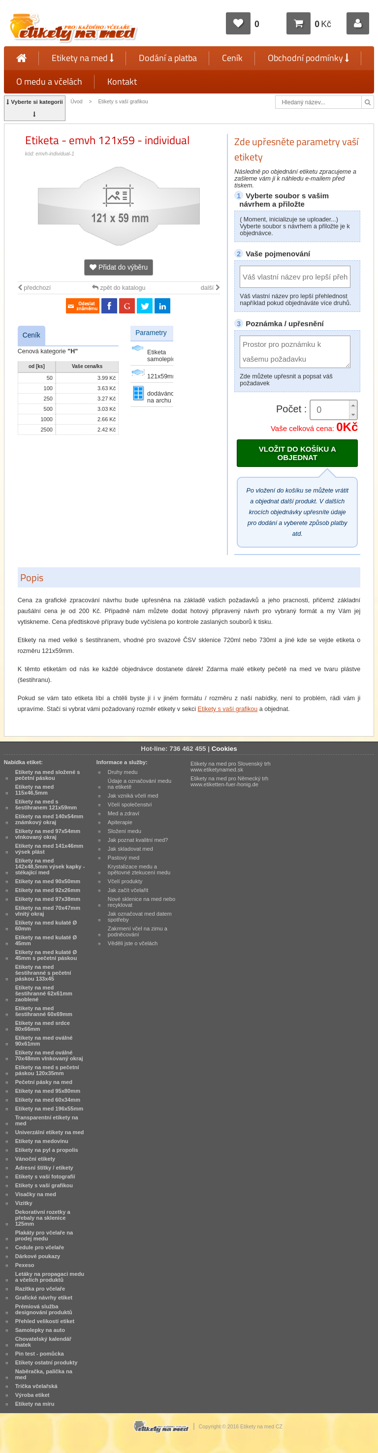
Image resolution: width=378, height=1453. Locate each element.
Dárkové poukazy (38, 1256)
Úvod (76, 101)
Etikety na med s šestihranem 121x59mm (46, 804)
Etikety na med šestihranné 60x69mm (43, 1011)
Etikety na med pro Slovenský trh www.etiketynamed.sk (230, 767)
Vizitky (23, 1203)
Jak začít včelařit (128, 890)
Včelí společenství (130, 804)
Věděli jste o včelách (133, 943)
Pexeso (24, 1265)
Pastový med (123, 858)
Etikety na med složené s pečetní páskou (47, 775)
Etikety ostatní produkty (46, 1362)
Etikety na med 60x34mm (47, 1100)
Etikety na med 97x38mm (47, 899)
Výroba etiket (32, 1395)
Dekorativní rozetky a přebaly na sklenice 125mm (42, 1218)
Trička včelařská (36, 1386)
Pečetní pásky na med (43, 1082)
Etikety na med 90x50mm (47, 881)
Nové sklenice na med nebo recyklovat (141, 902)
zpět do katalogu (118, 287)
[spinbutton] (333, 410)
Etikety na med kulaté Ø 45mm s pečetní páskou (46, 955)
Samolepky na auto (40, 1330)
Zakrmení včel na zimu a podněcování (137, 931)
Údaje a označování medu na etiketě (139, 784)
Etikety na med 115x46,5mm (34, 790)
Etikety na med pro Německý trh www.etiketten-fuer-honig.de (229, 781)
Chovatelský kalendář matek (43, 1342)
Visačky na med (35, 1194)
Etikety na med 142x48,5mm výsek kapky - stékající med (50, 866)
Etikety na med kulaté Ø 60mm (46, 925)
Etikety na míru (35, 1404)
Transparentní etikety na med (46, 1120)
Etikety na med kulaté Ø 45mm (46, 940)
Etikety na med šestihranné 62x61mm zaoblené (43, 993)
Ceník (232, 57)
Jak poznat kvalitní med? (138, 840)
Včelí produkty (125, 881)
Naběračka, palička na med (43, 1374)
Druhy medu (123, 772)
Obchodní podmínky (308, 57)
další (210, 287)
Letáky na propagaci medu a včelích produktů (49, 1277)
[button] (353, 405)
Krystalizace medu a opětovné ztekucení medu (139, 869)
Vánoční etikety (35, 1159)
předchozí (34, 287)
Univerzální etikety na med (49, 1132)
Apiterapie (120, 822)
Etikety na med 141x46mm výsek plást (49, 849)
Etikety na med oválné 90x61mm (44, 1041)
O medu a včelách (49, 81)
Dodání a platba (168, 57)
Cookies (224, 748)
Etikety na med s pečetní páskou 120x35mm (47, 1070)
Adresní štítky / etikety (44, 1168)
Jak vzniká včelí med (133, 796)
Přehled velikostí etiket (45, 1321)
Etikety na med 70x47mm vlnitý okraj (47, 911)
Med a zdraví (123, 813)
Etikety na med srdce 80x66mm (42, 1026)
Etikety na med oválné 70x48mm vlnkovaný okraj (49, 1055)
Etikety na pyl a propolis (46, 1150)
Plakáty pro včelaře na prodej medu (44, 1235)
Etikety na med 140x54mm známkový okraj (49, 819)
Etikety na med (83, 57)
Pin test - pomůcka (39, 1354)
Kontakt (122, 81)
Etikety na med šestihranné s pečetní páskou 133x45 (43, 973)
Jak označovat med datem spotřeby (140, 917)
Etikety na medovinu (41, 1141)
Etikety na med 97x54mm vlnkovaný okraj (47, 834)
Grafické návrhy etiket (43, 1297)
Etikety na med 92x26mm (47, 890)
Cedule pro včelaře (39, 1247)
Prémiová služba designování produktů (43, 1309)
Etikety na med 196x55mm (49, 1109)
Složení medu (124, 831)
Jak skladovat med (130, 849)
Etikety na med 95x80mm (47, 1091)
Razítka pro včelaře (40, 1289)
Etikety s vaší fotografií (45, 1176)
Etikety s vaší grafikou (123, 101)
